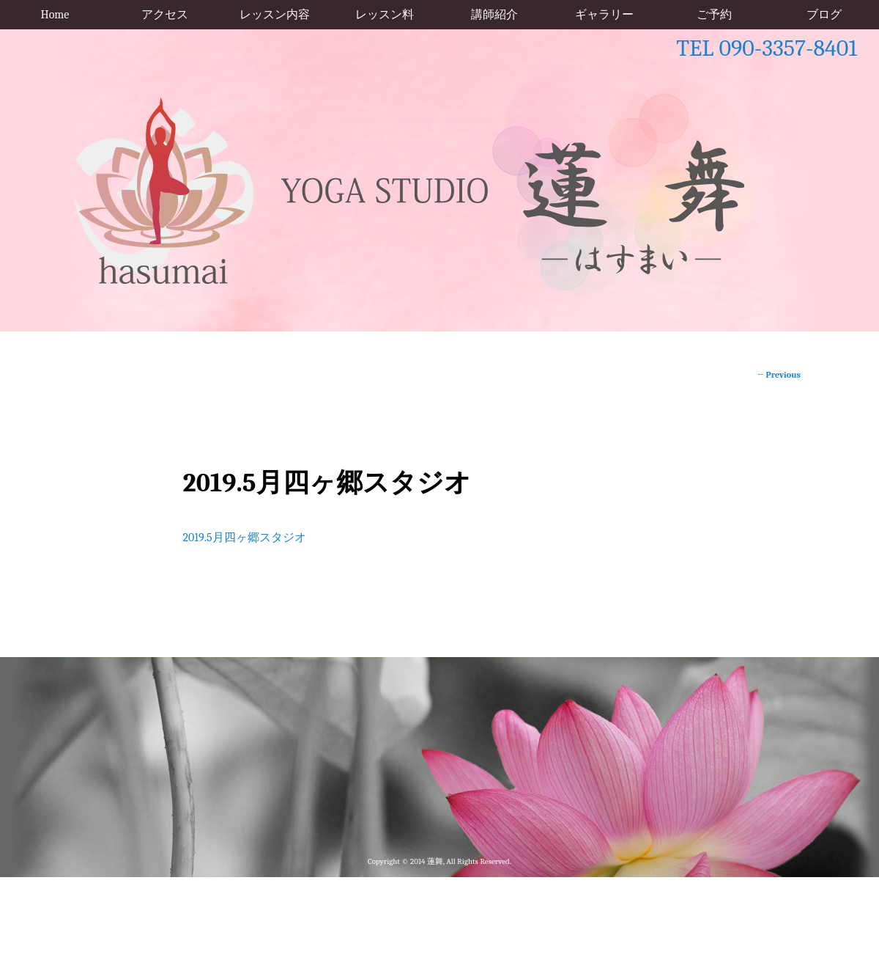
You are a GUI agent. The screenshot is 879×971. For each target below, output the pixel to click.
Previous (779, 375)
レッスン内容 (275, 14)
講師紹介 (494, 14)
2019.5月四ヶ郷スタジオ (243, 537)
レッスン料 (384, 14)
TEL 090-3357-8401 (766, 48)
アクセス (164, 14)
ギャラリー (604, 14)
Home (55, 14)
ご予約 (714, 14)
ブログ (824, 14)
